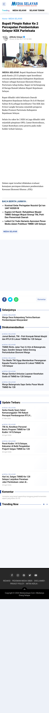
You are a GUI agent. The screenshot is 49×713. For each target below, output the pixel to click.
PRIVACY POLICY (17, 584)
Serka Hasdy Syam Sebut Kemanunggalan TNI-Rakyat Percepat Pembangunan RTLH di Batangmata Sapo (16, 413)
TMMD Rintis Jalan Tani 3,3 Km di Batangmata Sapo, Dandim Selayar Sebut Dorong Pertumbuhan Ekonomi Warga (23, 350)
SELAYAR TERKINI (36, 10)
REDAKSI (6, 581)
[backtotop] (24, 589)
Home (4, 19)
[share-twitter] (10, 299)
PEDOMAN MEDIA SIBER (22, 581)
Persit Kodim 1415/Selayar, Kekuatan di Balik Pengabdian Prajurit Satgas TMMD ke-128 (16, 446)
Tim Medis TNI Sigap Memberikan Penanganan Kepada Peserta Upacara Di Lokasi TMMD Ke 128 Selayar (24, 363)
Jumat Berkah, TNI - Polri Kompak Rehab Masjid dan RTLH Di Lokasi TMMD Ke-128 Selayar (24, 337)
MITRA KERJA (32, 584)
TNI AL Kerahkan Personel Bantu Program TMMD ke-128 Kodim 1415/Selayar (16, 430)
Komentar (41, 299)
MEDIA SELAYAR (19, 10)
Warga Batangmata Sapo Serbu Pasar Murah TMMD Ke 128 (23, 385)
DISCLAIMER (39, 581)
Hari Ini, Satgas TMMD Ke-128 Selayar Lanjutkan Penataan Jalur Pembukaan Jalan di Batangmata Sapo (16, 479)
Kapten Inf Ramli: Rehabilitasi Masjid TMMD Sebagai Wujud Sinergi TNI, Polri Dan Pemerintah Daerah (24, 215)
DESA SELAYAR (10, 407)
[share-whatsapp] (16, 299)
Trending (5, 10)
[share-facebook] (4, 299)
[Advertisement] (24, 265)
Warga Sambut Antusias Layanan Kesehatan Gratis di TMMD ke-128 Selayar (22, 375)
